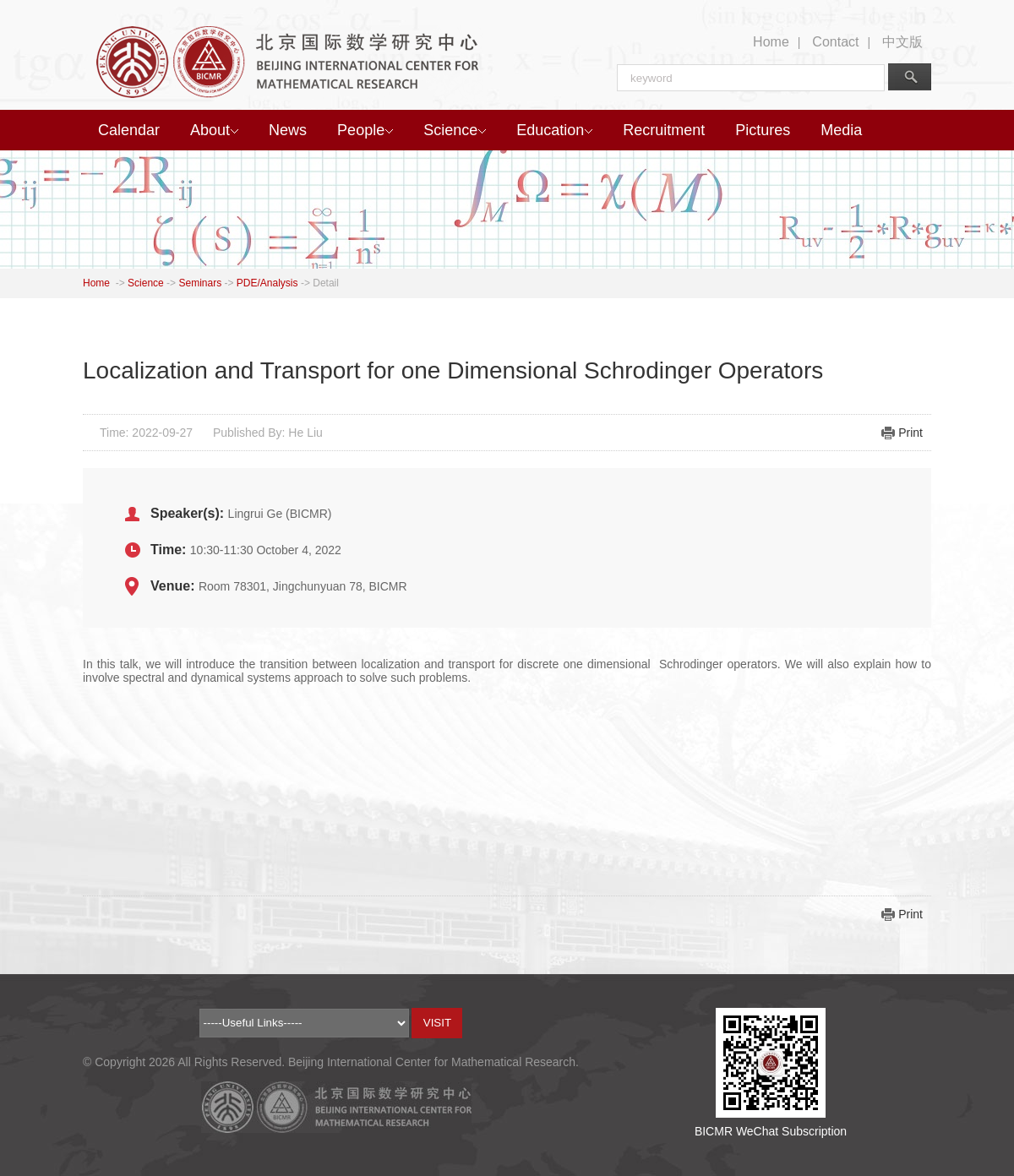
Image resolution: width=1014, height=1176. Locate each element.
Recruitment (664, 130)
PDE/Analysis (267, 283)
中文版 (902, 42)
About (214, 130)
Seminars (199, 283)
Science (454, 130)
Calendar (129, 130)
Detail (326, 283)
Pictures (762, 130)
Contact (835, 42)
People (365, 130)
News (288, 130)
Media (841, 130)
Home (771, 42)
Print (910, 432)
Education (554, 130)
